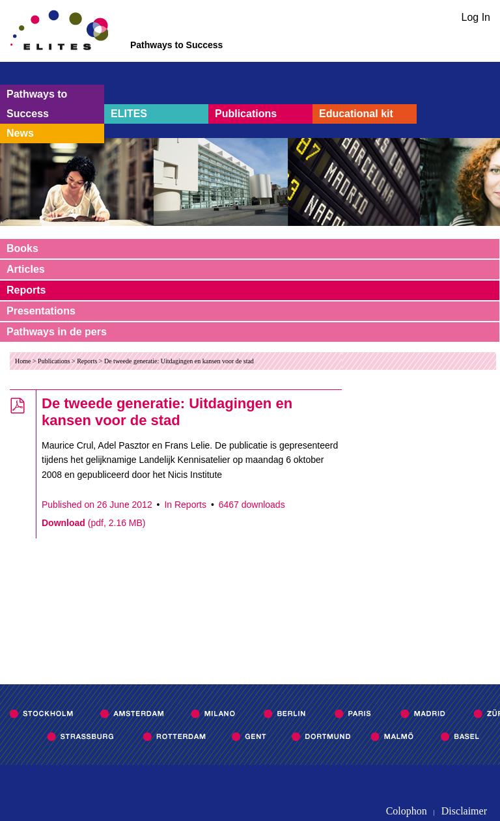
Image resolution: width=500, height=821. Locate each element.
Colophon (406, 810)
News (20, 133)
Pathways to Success (37, 104)
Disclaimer (464, 810)
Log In (476, 17)
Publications (246, 113)
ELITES (129, 113)
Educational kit (356, 113)
